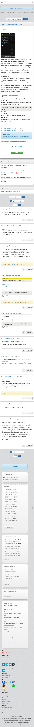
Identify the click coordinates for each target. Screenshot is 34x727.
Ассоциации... (8, 578)
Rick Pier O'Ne (8, 499)
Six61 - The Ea (8, 506)
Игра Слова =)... (9, 579)
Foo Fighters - (8, 520)
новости (13, 537)
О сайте (4, 699)
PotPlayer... (7, 511)
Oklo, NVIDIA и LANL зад (11, 544)
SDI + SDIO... (8, 513)
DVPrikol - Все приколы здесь (11, 477)
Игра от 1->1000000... (10, 569)
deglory (6, 356)
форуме (12, 566)
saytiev (6, 404)
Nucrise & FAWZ (9, 501)
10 (20, 201)
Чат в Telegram (5, 141)
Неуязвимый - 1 (8, 489)
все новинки (6, 529)
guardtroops (4, 29)
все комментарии (7, 596)
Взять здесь (5, 284)
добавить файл (9, 527)
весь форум (6, 584)
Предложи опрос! (16, 641)
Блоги (3, 697)
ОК (19, 205)
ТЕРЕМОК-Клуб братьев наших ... (13, 573)
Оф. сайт (4, 286)
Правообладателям (6, 712)
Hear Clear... (8, 516)
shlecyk (6, 246)
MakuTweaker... (8, 508)
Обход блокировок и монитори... (12, 574)
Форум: (17, 141)
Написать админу (6, 709)
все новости (6, 559)
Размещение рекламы (7, 707)
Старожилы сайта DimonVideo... (12, 576)
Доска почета (5, 703)
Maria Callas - (8, 522)
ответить (29, 219)
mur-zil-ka (7, 275)
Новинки (6, 486)
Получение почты (6, 675)
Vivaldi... (7, 503)
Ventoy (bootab (8, 492)
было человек (17, 191)
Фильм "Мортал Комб (10, 541)
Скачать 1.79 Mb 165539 (16, 152)
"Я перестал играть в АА (11, 548)
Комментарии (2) (8, 641)
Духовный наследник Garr (11, 539)
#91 (2, 209)
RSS (20, 17)
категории (15, 17)
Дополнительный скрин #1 (9, 128)
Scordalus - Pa (8, 518)
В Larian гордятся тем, (10, 551)
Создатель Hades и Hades (11, 550)
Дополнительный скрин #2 (9, 130)
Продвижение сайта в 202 (11, 543)
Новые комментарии (10, 591)
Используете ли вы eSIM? (16, 8)
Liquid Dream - (8, 494)
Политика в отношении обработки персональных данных (16, 726)
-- (15, 201)
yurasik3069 (8, 313)
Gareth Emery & (8, 496)
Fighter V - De (8, 504)
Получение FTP (5, 677)
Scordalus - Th (8, 510)
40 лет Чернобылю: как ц (11, 546)
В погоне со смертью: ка (11, 555)
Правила (4, 710)
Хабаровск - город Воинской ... (12, 571)
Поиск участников (6, 701)
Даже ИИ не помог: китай (11, 553)
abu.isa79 (7, 419)
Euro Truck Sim (8, 515)
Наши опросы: (8, 603)
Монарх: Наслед (9, 491)
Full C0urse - (8, 497)
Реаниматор (5, 694)
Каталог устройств (6, 696)
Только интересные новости (11, 479)
